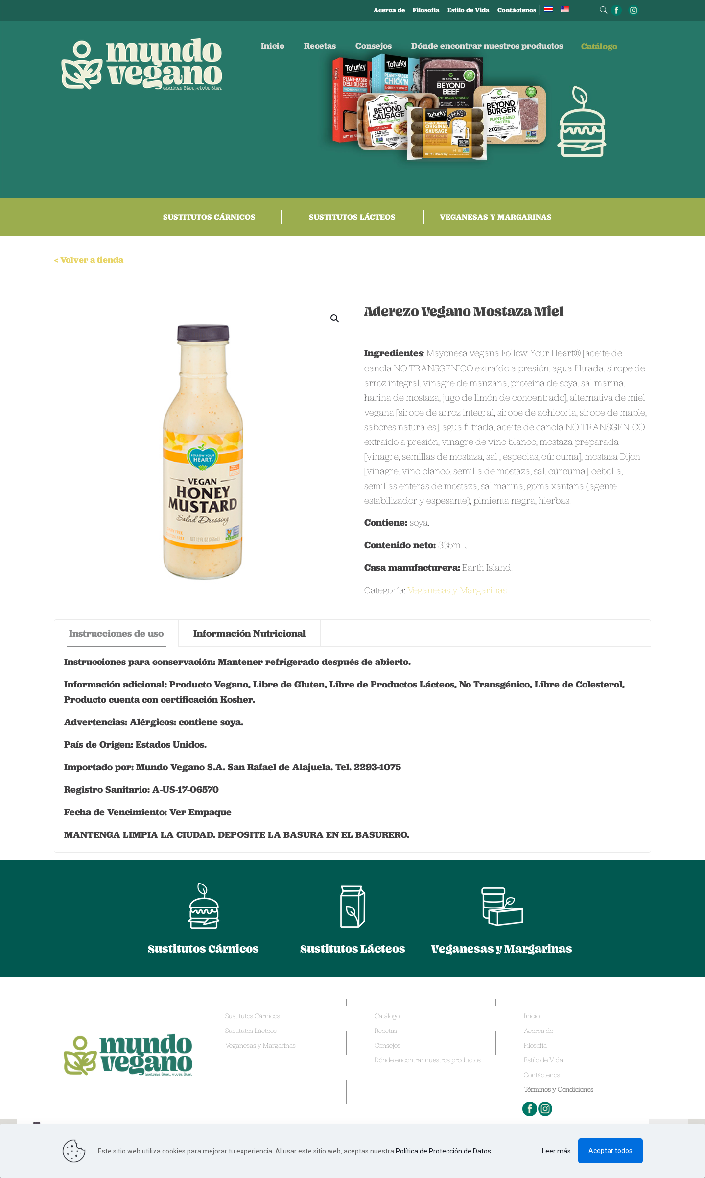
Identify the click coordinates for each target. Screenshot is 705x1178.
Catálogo (387, 1016)
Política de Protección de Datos (443, 1151)
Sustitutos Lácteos (352, 217)
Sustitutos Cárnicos (209, 217)
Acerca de (389, 10)
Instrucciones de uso (116, 633)
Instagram (546, 1109)
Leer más (556, 1151)
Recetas (386, 1030)
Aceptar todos (610, 1150)
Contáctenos (516, 10)
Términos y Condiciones (558, 1089)
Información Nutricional (249, 633)
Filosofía (426, 10)
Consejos (387, 1045)
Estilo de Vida (468, 10)
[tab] (116, 633)
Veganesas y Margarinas (496, 217)
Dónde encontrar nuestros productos (428, 1060)
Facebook (530, 1109)
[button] (335, 318)
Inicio (532, 1016)
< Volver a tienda (88, 259)
